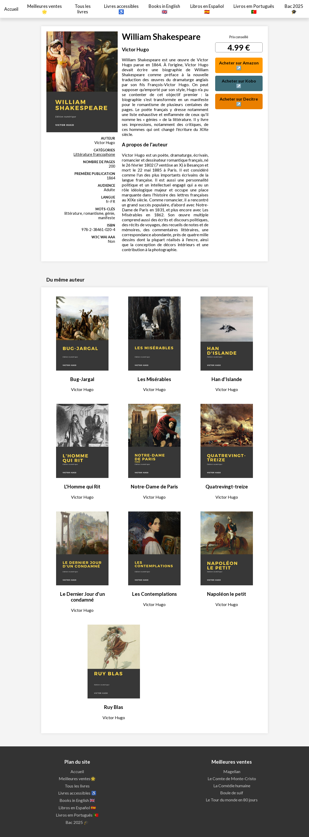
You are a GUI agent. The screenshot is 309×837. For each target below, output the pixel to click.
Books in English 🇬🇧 (164, 8)
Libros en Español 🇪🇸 (207, 8)
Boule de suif (231, 792)
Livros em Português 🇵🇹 (254, 8)
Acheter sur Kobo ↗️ (239, 83)
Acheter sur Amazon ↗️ (239, 65)
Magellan (231, 771)
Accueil (11, 9)
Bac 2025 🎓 (294, 8)
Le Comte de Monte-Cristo (232, 778)
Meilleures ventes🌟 (44, 8)
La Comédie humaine (231, 785)
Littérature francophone (94, 154)
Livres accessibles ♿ (121, 8)
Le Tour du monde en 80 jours (232, 799)
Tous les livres (83, 8)
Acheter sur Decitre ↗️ (239, 101)
